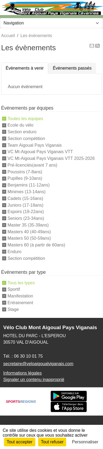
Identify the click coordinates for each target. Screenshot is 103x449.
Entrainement (20, 302)
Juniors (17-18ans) (25, 205)
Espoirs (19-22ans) (26, 211)
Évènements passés (72, 68)
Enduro (15, 251)
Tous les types (21, 282)
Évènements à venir (25, 68)
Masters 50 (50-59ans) (29, 238)
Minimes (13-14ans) (26, 191)
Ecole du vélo (20, 125)
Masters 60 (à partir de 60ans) (36, 245)
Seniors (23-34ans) (26, 218)
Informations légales (22, 373)
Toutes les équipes (25, 118)
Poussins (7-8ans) (25, 171)
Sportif (14, 289)
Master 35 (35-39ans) (28, 225)
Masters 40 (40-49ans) (29, 231)
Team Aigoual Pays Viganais (35, 145)
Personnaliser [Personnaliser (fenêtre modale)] (85, 442)
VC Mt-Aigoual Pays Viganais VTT (40, 151)
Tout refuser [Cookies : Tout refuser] (52, 442)
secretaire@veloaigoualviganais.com (38, 363)
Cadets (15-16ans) (25, 198)
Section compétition (26, 138)
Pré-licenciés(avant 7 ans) (32, 165)
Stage (13, 309)
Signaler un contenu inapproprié (33, 379)
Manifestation (20, 296)
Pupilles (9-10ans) (25, 178)
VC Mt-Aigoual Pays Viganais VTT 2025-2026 (51, 158)
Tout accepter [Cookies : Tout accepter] (20, 442)
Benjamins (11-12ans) (29, 185)
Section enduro (22, 132)
